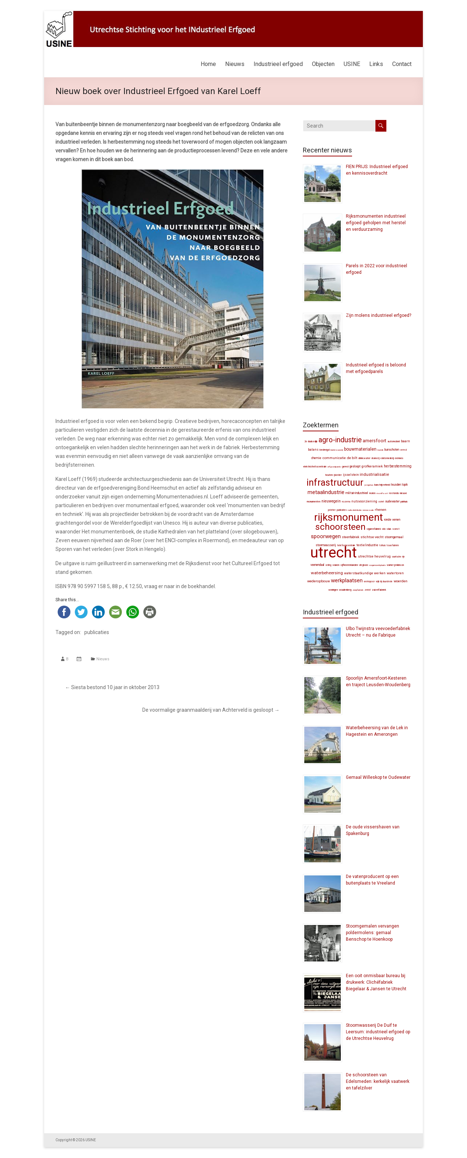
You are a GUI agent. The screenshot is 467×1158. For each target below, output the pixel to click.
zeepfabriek (357, 589)
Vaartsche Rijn (398, 556)
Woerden (401, 581)
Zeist (367, 589)
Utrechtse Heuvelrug (374, 556)
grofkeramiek (372, 466)
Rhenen (380, 510)
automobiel (393, 441)
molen (372, 493)
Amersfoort (374, 440)
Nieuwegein (331, 501)
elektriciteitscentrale (315, 466)
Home (208, 64)
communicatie (334, 458)
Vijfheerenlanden (349, 565)
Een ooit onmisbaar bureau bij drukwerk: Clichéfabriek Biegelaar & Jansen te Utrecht (376, 982)
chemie (316, 458)
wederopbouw (318, 581)
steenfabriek (350, 537)
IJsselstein (351, 475)
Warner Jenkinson (395, 565)
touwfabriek (393, 545)
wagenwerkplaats (377, 565)
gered (345, 466)
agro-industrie (340, 440)
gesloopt (355, 466)
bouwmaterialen (360, 449)
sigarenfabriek (374, 529)
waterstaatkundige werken (365, 573)
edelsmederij (387, 458)
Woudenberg (345, 589)
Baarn (405, 441)
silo (384, 529)
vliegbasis (363, 565)
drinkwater (364, 458)
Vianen (335, 565)
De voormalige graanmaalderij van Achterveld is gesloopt (210, 710)
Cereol (403, 449)
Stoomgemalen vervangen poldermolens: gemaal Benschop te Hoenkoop (372, 933)
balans (313, 449)
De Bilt (352, 458)
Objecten (323, 64)
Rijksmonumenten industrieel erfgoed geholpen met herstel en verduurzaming (376, 223)
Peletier (332, 510)
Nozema (346, 501)
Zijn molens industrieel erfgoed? (378, 315)
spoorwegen (326, 536)
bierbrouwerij (337, 449)
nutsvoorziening (364, 501)
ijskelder (338, 475)
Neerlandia (394, 493)
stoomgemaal (394, 537)
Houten (329, 475)
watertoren (395, 573)
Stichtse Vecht (371, 537)
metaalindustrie (326, 492)
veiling (328, 565)
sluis (389, 529)
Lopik (405, 484)
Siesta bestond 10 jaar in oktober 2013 (112, 687)
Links (376, 64)
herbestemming (398, 466)
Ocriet (381, 501)
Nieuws (234, 64)
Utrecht (333, 552)
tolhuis (382, 545)
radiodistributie (355, 510)
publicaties (96, 632)
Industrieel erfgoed (278, 64)
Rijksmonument (348, 517)
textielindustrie (367, 545)
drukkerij (375, 458)
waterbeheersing (327, 572)
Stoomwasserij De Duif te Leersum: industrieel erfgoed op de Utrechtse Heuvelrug (378, 1032)
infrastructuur (334, 482)
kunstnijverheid (382, 484)
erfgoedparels (334, 466)
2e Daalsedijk (310, 441)
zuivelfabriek (379, 589)
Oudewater (392, 501)
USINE (352, 64)
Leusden (396, 484)
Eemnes (399, 458)
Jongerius (368, 484)
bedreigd (324, 449)
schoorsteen (340, 526)
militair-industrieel (357, 493)
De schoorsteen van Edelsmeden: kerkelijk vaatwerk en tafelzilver (377, 1081)
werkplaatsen (347, 580)
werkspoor (369, 581)
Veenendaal (317, 565)
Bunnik (380, 449)
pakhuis (404, 501)
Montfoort (382, 493)
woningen (333, 589)
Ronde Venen (392, 519)
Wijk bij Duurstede (384, 581)
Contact (402, 64)
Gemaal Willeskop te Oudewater (378, 777)
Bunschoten (392, 449)
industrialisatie (374, 474)
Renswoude (368, 510)
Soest (396, 529)
